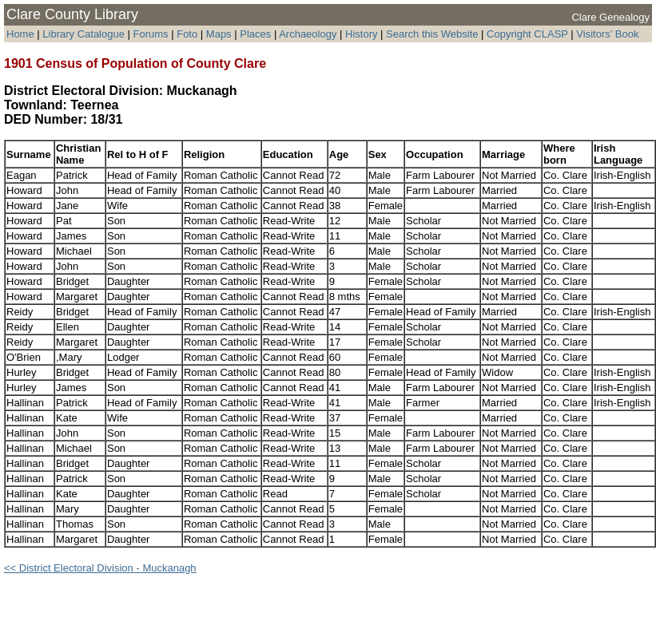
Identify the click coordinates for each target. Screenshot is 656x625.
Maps (219, 34)
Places (255, 34)
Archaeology (307, 34)
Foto (189, 34)
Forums (151, 34)
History (361, 34)
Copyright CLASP (527, 34)
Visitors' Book (607, 34)
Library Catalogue (83, 34)
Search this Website (432, 34)
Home (20, 34)
